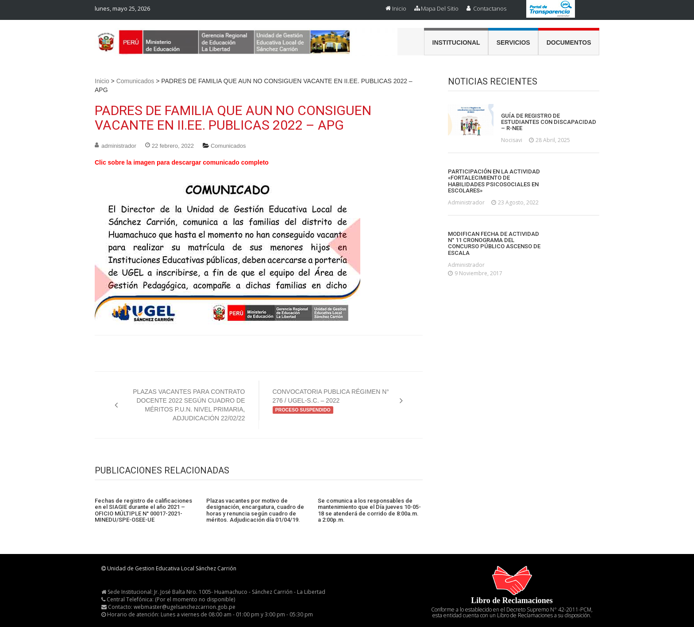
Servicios (513, 42)
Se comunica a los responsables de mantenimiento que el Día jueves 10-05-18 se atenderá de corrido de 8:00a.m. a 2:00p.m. (369, 510)
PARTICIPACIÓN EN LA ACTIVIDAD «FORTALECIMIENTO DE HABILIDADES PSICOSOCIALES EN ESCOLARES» (494, 181)
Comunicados (135, 81)
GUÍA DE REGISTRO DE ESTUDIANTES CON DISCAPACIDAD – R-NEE (548, 122)
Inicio (399, 8)
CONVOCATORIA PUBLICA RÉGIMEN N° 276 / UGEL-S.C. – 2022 (331, 401)
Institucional (456, 42)
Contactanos (489, 8)
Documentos (569, 42)
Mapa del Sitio (440, 8)
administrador (118, 145)
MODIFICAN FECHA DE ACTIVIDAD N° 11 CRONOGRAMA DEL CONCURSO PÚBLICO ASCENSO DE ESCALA (494, 243)
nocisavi (511, 140)
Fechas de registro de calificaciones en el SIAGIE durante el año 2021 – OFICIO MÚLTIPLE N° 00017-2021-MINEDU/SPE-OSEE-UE (143, 510)
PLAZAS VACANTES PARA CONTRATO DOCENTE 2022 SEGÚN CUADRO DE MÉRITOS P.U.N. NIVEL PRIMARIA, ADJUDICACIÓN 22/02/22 (189, 405)
